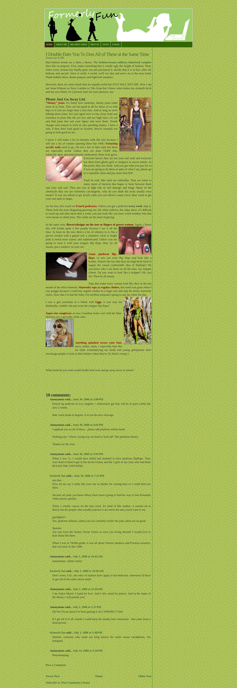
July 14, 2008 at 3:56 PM (88, 650)
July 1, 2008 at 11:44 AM (88, 589)
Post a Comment (56, 665)
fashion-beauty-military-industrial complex (125, 62)
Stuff (106, 44)
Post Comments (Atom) (75, 682)
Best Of (95, 44)
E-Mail (116, 44)
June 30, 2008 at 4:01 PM (88, 424)
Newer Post (53, 676)
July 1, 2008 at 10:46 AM (89, 571)
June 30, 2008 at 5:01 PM (88, 454)
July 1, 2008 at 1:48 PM (88, 632)
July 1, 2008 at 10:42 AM (88, 556)
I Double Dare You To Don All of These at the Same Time (97, 54)
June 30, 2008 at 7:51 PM (89, 475)
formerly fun (57, 475)
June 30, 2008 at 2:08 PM (88, 399)
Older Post (144, 676)
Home (49, 44)
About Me (61, 44)
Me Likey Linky (78, 44)
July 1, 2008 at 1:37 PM (87, 607)
